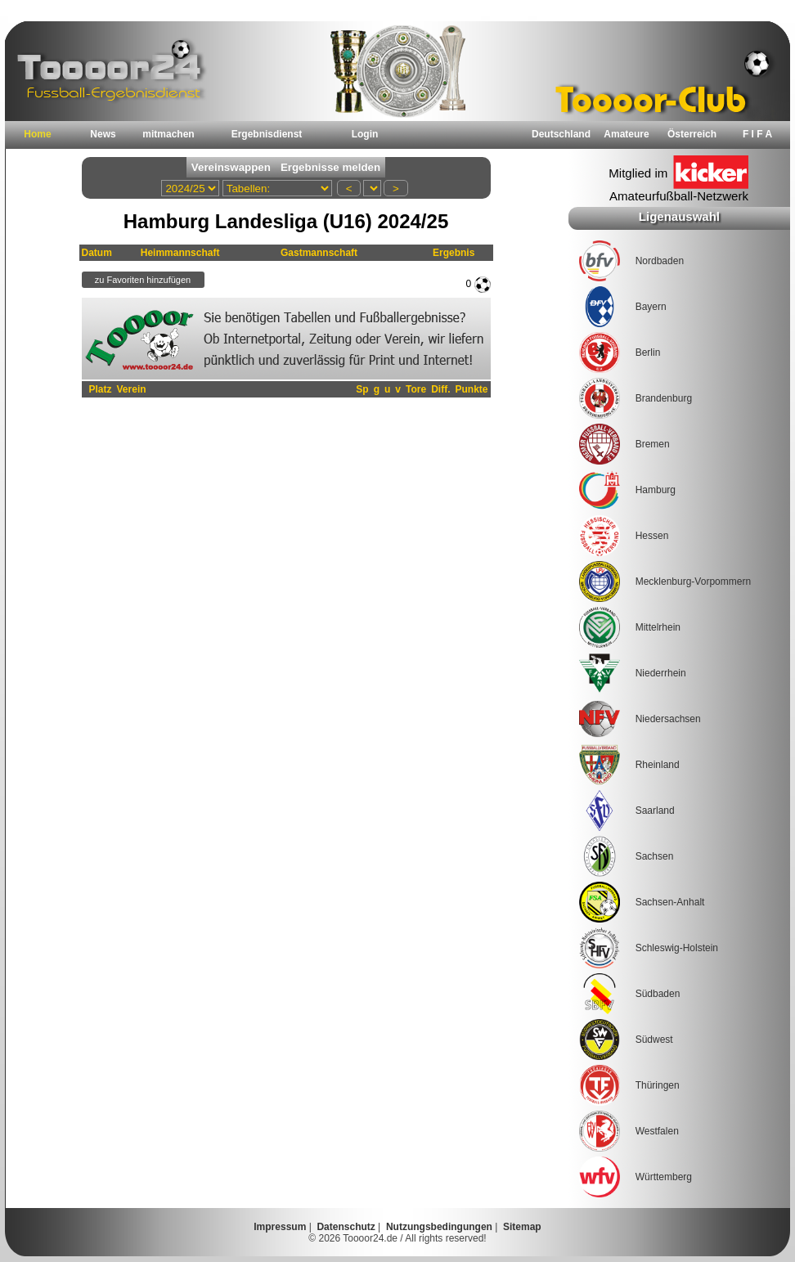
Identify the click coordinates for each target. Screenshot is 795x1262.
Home (37, 134)
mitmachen (168, 134)
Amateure (626, 134)
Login (365, 134)
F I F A (757, 134)
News (102, 134)
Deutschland (561, 134)
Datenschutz (346, 1227)
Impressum (280, 1227)
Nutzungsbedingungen (439, 1227)
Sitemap (522, 1227)
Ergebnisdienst (267, 134)
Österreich (691, 134)
